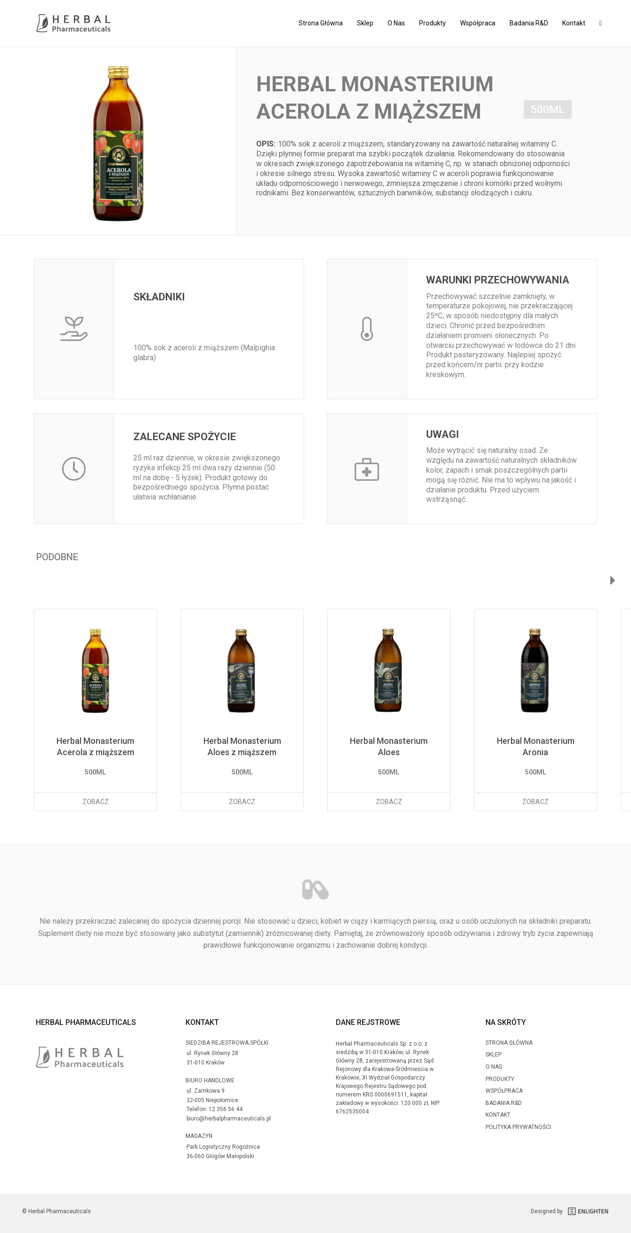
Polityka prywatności (518, 1127)
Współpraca (477, 23)
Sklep (365, 23)
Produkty (432, 23)
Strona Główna (321, 23)
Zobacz (95, 802)
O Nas (396, 23)
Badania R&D (529, 23)
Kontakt (573, 23)
